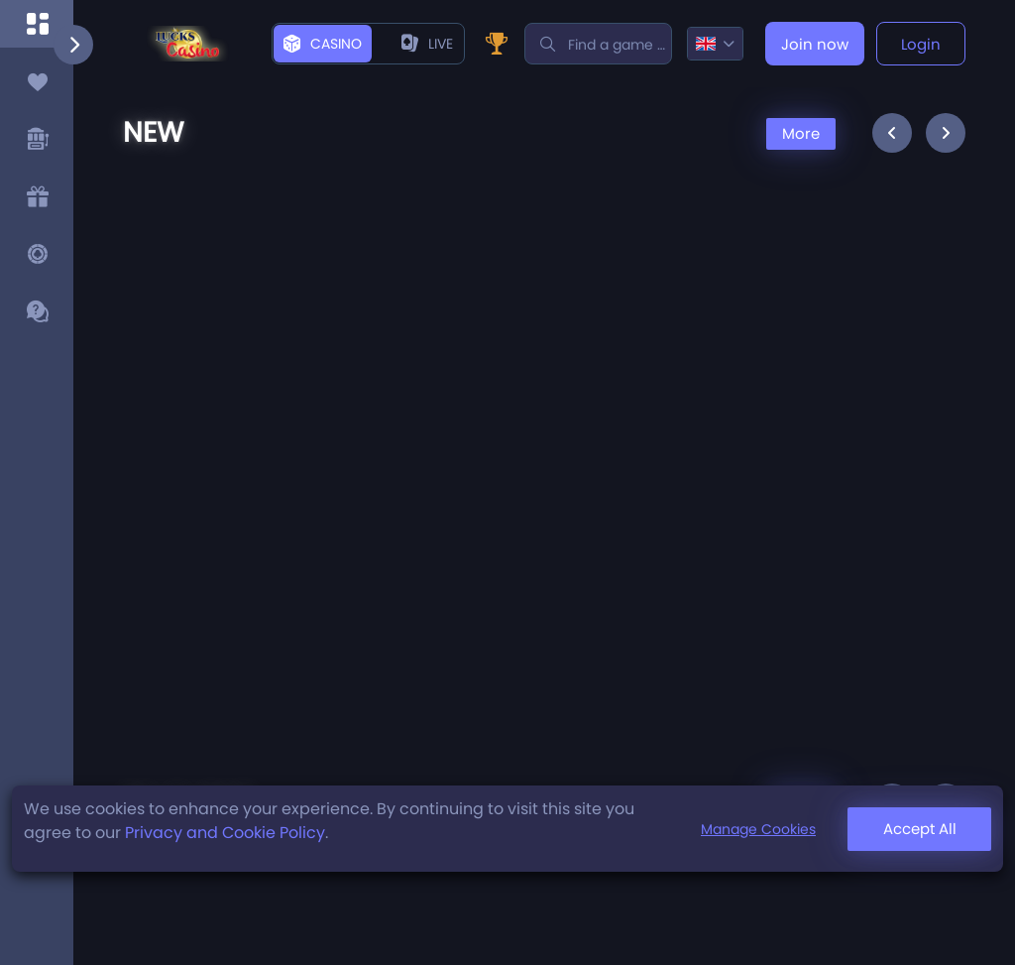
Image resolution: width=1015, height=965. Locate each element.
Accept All (920, 828)
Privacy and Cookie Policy (225, 832)
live (427, 44)
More (801, 133)
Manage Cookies (758, 829)
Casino (322, 44)
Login (921, 44)
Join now (814, 44)
